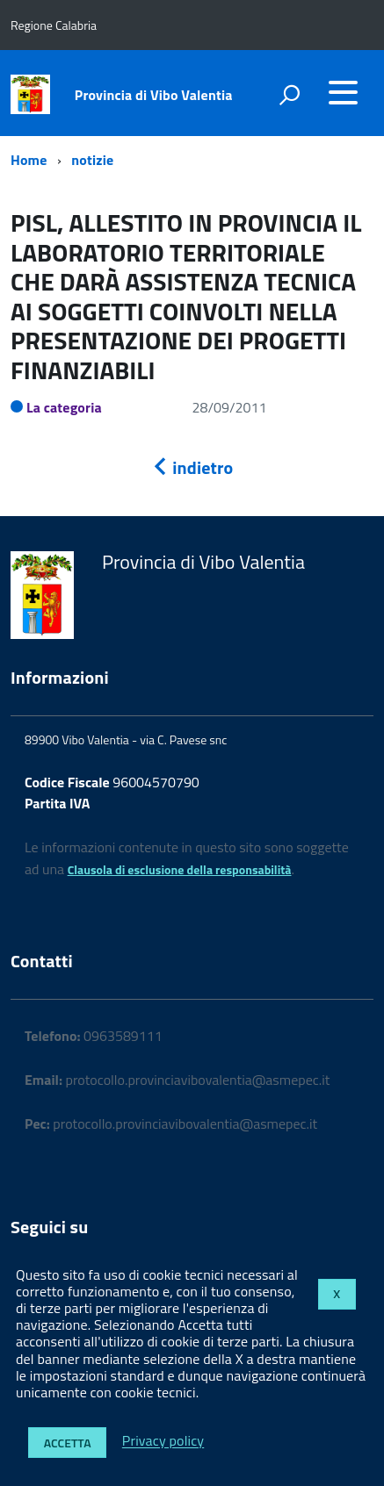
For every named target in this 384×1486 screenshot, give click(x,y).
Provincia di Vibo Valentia (154, 95)
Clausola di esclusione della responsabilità (180, 869)
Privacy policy (163, 1441)
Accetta (67, 1442)
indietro (192, 467)
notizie (92, 159)
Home (29, 159)
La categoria (64, 407)
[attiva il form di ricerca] (289, 94)
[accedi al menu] (343, 92)
